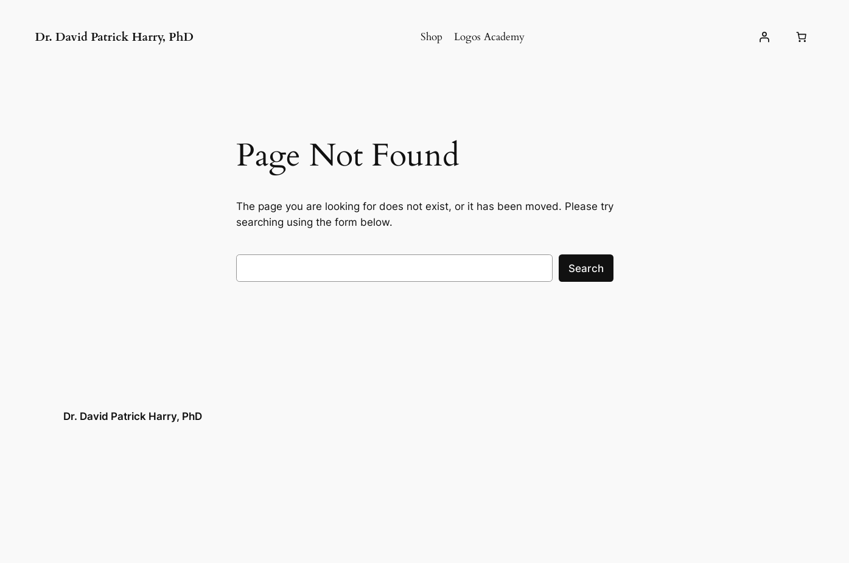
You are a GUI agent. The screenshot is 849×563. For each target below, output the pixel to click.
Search (586, 268)
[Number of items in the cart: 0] (801, 37)
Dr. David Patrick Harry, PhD (114, 37)
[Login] (764, 37)
